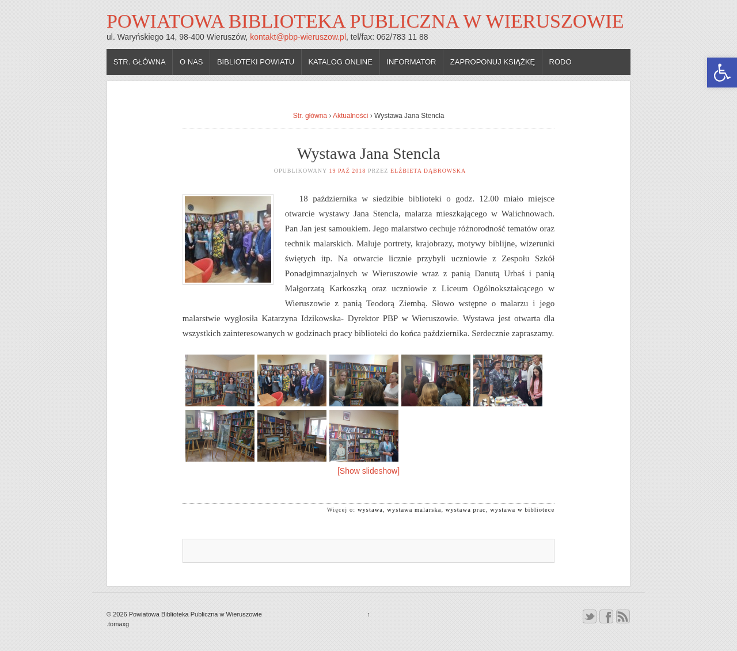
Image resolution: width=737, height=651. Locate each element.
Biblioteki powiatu (255, 62)
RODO (560, 62)
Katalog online (340, 62)
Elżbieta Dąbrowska (428, 170)
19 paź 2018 (347, 170)
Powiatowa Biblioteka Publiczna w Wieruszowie (365, 21)
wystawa (370, 510)
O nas (191, 62)
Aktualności (350, 116)
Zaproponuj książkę (492, 62)
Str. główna (139, 62)
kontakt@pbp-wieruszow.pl (298, 36)
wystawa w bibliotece (522, 510)
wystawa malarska (414, 510)
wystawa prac (466, 510)
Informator (411, 62)
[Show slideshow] (368, 470)
